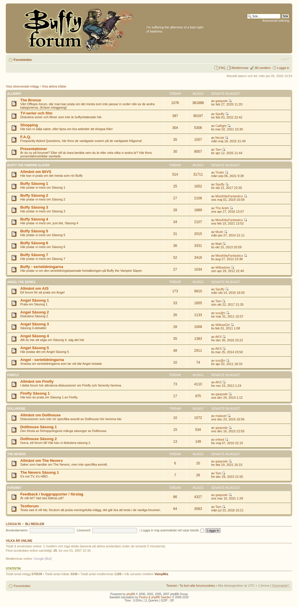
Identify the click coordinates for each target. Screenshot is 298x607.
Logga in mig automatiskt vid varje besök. (172, 530)
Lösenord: (84, 530)
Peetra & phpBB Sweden (155, 597)
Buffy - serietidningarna (41, 267)
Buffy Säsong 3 (34, 207)
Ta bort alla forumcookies (197, 585)
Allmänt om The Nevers (41, 460)
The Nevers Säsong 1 (39, 472)
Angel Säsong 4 (34, 336)
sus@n (220, 313)
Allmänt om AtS (34, 288)
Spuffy (219, 114)
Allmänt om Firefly (37, 381)
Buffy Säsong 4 (34, 219)
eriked (219, 439)
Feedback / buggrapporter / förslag (51, 494)
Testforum (29, 506)
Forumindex (23, 59)
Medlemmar (240, 68)
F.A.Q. (25, 137)
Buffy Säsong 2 (34, 195)
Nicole (219, 137)
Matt (218, 243)
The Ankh (222, 208)
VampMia (161, 574)
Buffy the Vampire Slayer (28, 165)
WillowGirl (222, 325)
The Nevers (16, 454)
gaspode (221, 101)
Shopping (29, 125)
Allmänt (14, 93)
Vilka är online (19, 540)
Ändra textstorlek (285, 58)
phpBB (130, 594)
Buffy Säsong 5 (34, 231)
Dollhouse (16, 408)
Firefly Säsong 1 (35, 393)
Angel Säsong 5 (34, 348)
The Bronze (30, 100)
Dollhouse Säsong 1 (38, 427)
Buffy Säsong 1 (34, 183)
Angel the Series (21, 282)
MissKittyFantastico (229, 196)
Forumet (14, 487)
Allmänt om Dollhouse (40, 415)
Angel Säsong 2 (34, 312)
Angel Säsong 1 (34, 300)
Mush (219, 232)
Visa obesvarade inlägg (22, 86)
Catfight (220, 125)
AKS (218, 336)
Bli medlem (262, 68)
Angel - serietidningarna (42, 360)
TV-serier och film (36, 113)
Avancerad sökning (275, 20)
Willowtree (222, 267)
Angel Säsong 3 (34, 324)
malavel (220, 416)
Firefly (13, 375)
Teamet (171, 585)
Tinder (219, 172)
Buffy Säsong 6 (34, 243)
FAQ (222, 68)
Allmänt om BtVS (35, 171)
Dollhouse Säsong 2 (38, 439)
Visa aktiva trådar (54, 86)
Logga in (283, 68)
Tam (218, 149)
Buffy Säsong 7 (34, 255)
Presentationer (33, 149)
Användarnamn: (17, 530)
